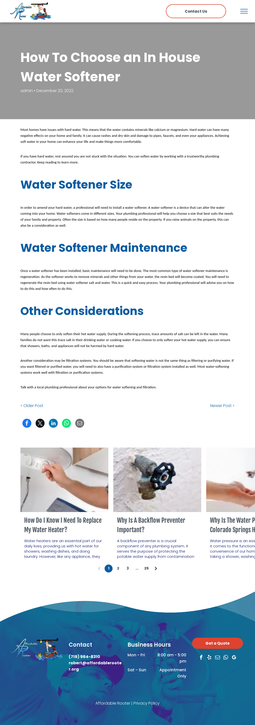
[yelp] (209, 658)
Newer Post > (222, 406)
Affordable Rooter (112, 703)
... (136, 568)
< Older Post (31, 406)
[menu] (244, 11)
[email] (217, 658)
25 (146, 568)
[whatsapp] (225, 658)
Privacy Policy (146, 703)
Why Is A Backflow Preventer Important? (151, 525)
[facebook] (201, 658)
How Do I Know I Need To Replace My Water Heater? (63, 525)
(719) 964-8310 (84, 657)
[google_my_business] (234, 658)
